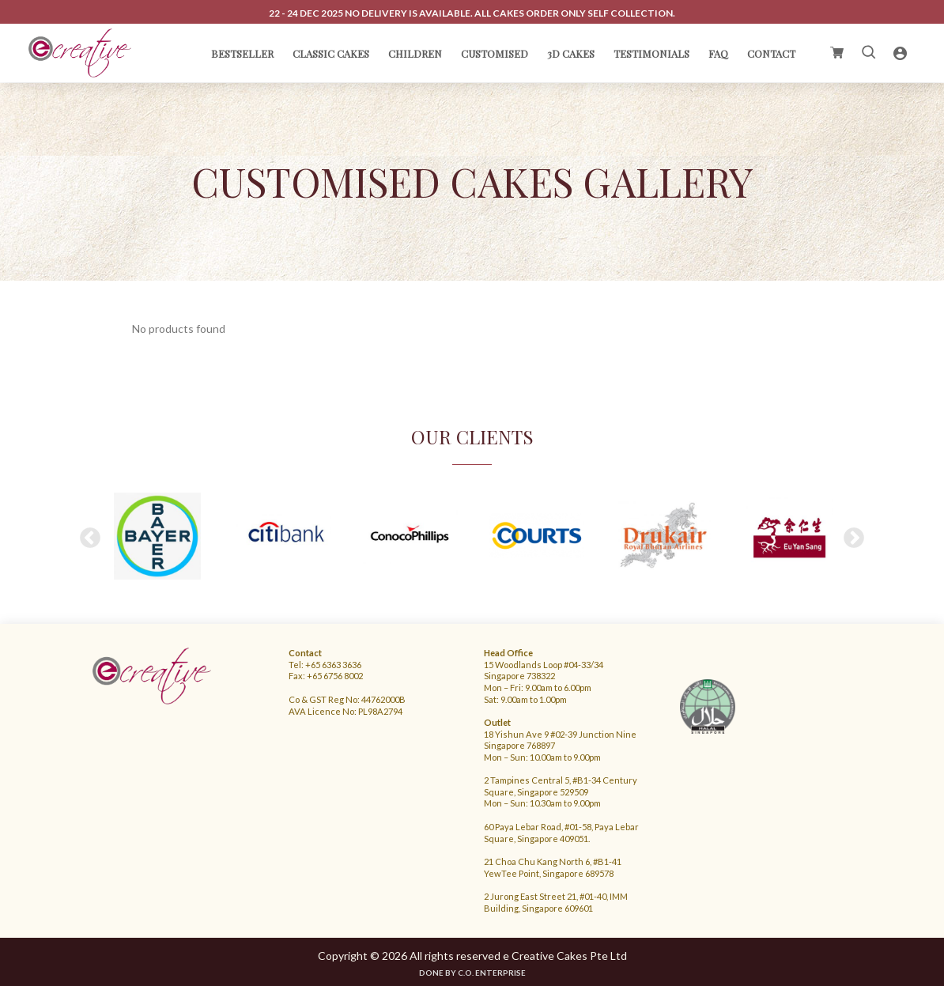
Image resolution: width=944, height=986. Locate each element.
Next (854, 538)
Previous (90, 538)
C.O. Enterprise (492, 972)
